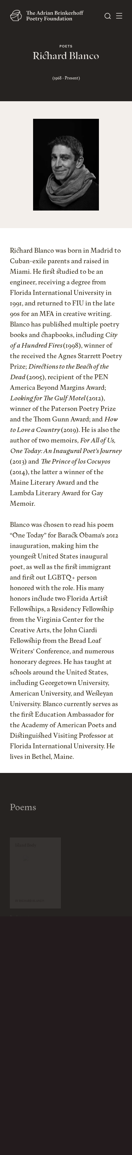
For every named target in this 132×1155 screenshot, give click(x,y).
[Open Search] (108, 16)
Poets (66, 47)
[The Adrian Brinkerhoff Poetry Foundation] (48, 16)
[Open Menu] (119, 16)
